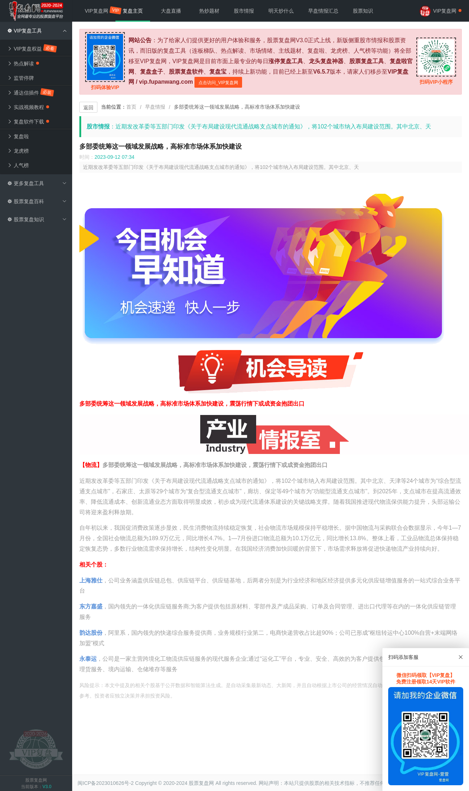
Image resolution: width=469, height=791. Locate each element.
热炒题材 (209, 11)
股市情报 (244, 11)
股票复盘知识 (37, 219)
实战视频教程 (28, 107)
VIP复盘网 (100, 10)
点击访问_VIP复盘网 (218, 82)
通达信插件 (30, 92)
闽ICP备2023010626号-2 (106, 783)
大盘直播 (171, 11)
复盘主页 (133, 11)
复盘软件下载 (28, 121)
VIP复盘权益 (32, 48)
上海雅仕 (90, 580)
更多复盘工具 (37, 183)
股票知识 (363, 11)
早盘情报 (155, 107)
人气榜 (18, 165)
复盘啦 (18, 136)
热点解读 (23, 63)
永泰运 (88, 659)
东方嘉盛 (90, 606)
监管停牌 (20, 78)
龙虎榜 (18, 151)
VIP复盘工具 (37, 31)
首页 (131, 107)
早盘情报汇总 (323, 11)
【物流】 (90, 465)
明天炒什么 (281, 11)
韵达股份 (90, 633)
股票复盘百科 (37, 201)
